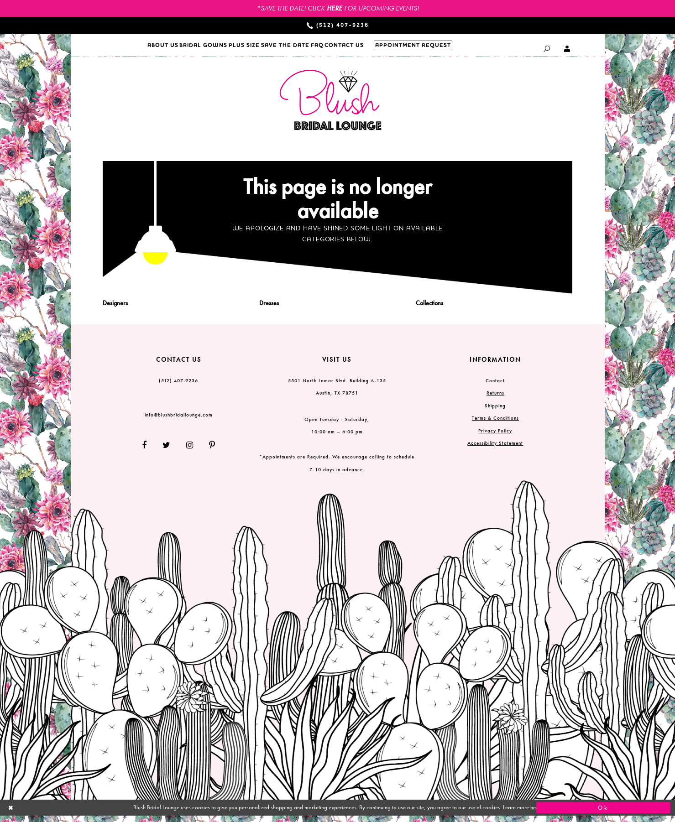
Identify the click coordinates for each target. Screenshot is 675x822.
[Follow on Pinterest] (208, 451)
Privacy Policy (495, 436)
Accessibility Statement (495, 449)
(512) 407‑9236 (179, 386)
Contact (495, 386)
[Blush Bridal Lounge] (330, 106)
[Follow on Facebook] (148, 451)
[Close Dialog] (72, 814)
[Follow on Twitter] (167, 451)
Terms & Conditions (495, 424)
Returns (495, 399)
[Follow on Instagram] (189, 451)
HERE (334, 8)
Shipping (495, 411)
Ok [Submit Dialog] (603, 813)
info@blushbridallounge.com (179, 420)
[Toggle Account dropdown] (567, 49)
